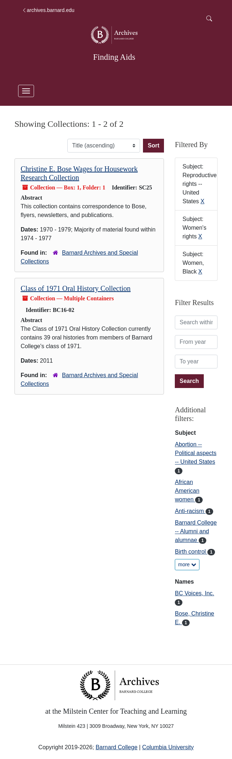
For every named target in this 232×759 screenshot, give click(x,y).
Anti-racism (190, 511)
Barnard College (117, 747)
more (187, 564)
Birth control (191, 552)
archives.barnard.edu (48, 10)
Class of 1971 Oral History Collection (76, 288)
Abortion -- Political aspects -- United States (195, 453)
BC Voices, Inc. (194, 593)
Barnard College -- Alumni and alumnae (196, 531)
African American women (187, 490)
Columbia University (168, 747)
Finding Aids (114, 57)
